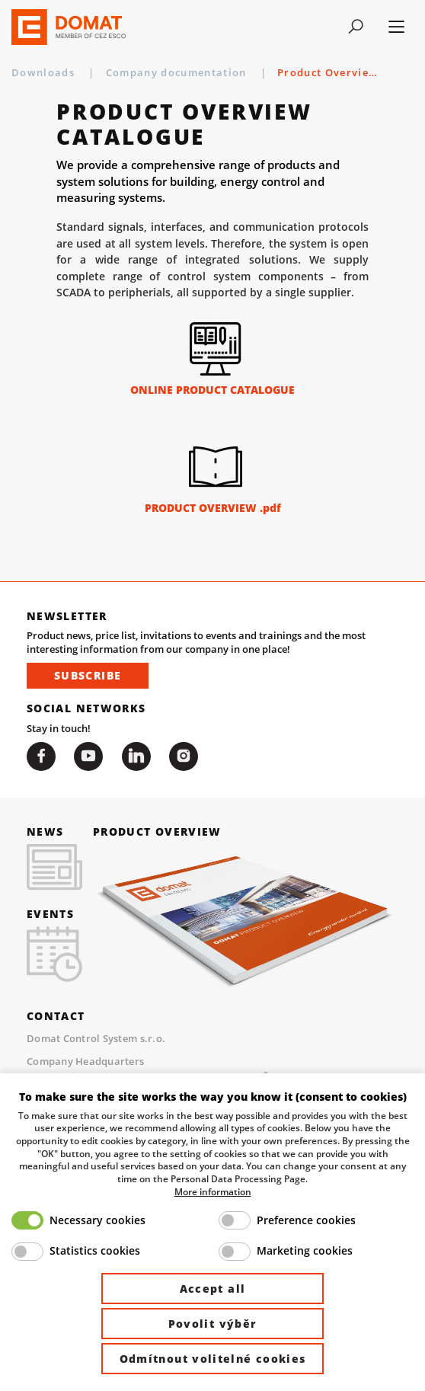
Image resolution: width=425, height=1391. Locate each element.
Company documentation (178, 72)
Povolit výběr (212, 1323)
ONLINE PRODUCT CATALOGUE (212, 389)
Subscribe (87, 675)
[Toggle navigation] (355, 26)
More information (212, 1191)
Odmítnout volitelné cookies (213, 1358)
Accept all (213, 1288)
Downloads (44, 72)
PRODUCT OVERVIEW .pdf (213, 507)
